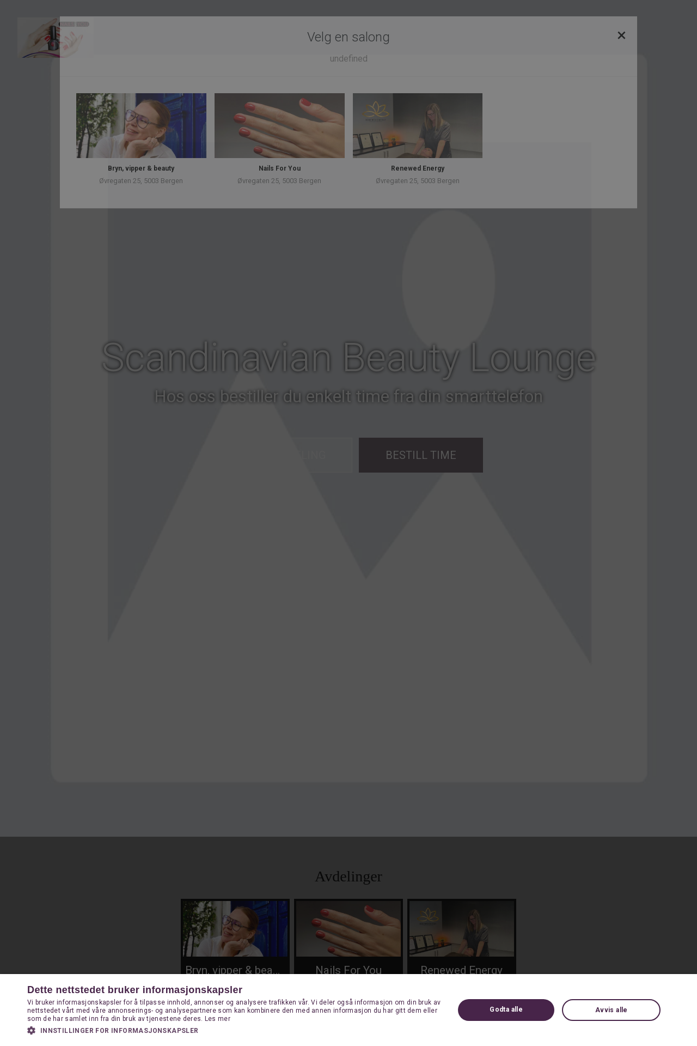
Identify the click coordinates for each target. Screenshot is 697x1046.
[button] (234, 1030)
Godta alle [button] (506, 1009)
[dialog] (348, 523)
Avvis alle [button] (611, 1010)
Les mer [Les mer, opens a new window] (217, 1019)
